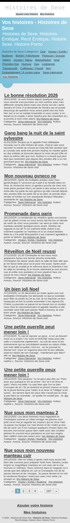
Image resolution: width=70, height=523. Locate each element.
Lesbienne (48, 64)
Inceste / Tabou (22, 59)
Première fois (10, 64)
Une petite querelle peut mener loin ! (29, 329)
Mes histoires (47, 14)
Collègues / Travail (31, 68)
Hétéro (6, 59)
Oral (42, 51)
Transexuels (10, 68)
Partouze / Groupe (53, 55)
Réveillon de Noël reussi (30, 251)
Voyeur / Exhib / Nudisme (32, 240)
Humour (26, 64)
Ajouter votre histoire (27, 14)
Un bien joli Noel (21, 289)
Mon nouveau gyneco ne (30, 175)
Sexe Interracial (52, 72)
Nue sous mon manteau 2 (31, 412)
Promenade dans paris (28, 213)
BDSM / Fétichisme (27, 55)
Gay (36, 64)
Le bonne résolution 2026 (31, 95)
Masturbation (43, 59)
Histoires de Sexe (35, 8)
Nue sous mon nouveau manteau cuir (29, 453)
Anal (56, 59)
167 (48, 491)
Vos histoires (10, 76)
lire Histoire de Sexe (47, 118)
